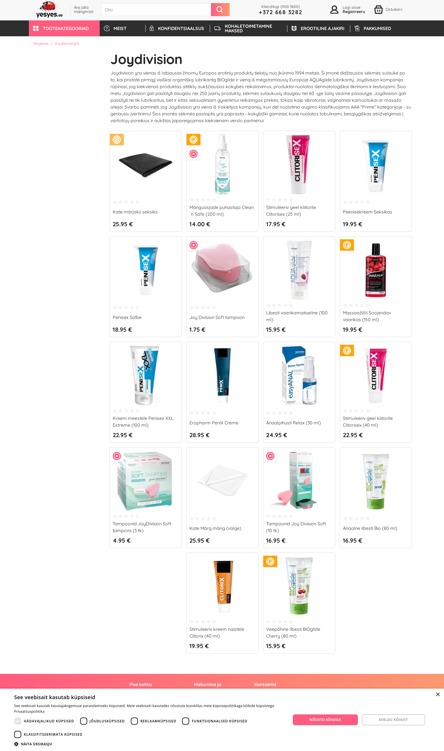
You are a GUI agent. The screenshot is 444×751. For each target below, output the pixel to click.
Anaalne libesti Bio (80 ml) (370, 528)
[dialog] (222, 720)
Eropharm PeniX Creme (213, 423)
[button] (64, 28)
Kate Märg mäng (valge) (215, 528)
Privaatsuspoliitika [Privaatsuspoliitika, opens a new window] (29, 711)
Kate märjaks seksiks (135, 212)
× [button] (438, 695)
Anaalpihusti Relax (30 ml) (293, 423)
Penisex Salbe (127, 317)
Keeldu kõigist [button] (393, 719)
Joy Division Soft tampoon (217, 317)
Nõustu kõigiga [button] (325, 719)
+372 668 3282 (280, 12)
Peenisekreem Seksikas (367, 212)
